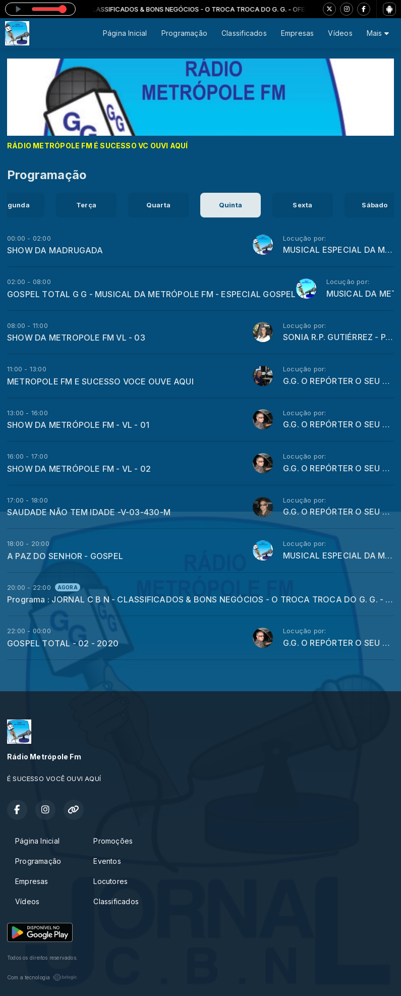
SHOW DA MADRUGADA (55, 250)
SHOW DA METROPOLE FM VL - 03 (76, 338)
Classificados (244, 33)
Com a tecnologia (42, 977)
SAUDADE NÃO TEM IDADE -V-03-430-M (88, 512)
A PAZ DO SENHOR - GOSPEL (65, 556)
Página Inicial (125, 33)
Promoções (113, 841)
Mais (378, 33)
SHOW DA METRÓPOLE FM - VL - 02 (79, 469)
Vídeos (340, 33)
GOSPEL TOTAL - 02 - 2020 (63, 643)
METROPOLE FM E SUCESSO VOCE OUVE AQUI (100, 381)
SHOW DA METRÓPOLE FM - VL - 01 (78, 425)
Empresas (297, 33)
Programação (184, 33)
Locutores (110, 881)
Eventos (107, 861)
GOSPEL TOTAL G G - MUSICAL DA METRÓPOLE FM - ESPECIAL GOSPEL (151, 294)
